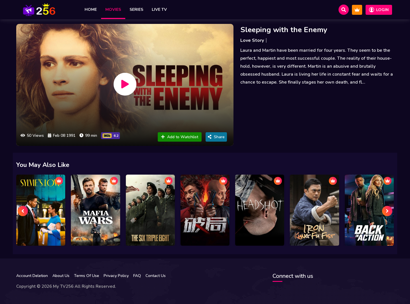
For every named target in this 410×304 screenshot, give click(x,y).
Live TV (159, 9)
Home (91, 9)
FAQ (137, 275)
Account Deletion (32, 275)
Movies (113, 9)
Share (216, 137)
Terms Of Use (86, 275)
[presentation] (23, 211)
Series (136, 9)
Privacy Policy (116, 275)
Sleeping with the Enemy (283, 30)
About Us (60, 275)
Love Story (252, 40)
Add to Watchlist (179, 137)
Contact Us (155, 275)
